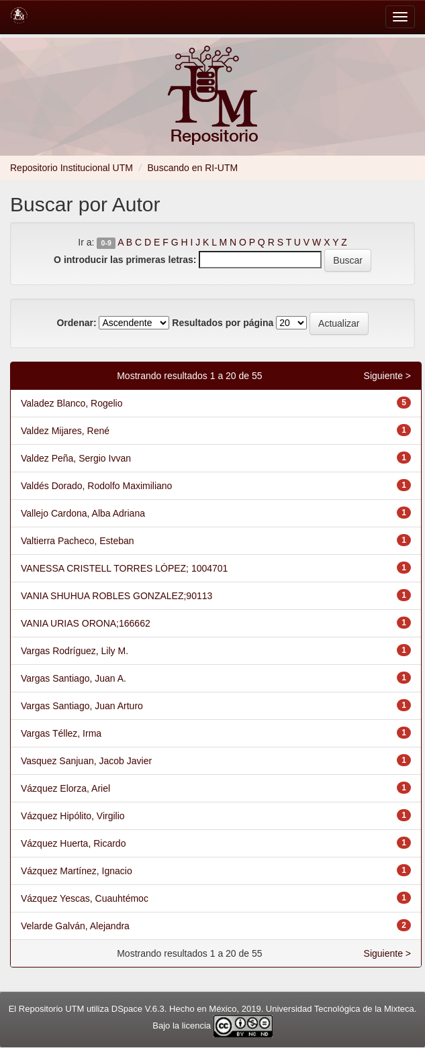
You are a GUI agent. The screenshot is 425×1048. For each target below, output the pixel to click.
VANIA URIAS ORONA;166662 (85, 623)
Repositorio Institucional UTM (71, 167)
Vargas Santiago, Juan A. (73, 678)
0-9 (106, 243)
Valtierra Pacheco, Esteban (77, 540)
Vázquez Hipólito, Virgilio (73, 815)
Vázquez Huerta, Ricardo (73, 843)
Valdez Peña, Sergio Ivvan (76, 458)
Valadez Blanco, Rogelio (72, 403)
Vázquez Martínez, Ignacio (76, 871)
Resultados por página (222, 322)
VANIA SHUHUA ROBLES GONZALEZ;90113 (116, 595)
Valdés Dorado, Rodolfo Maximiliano (96, 485)
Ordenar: (76, 322)
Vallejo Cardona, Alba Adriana (83, 513)
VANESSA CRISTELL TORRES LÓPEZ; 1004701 (124, 568)
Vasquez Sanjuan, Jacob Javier (86, 760)
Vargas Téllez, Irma (61, 733)
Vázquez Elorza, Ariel (65, 788)
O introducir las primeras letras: (125, 259)
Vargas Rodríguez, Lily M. (74, 650)
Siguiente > (387, 375)
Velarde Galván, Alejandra (75, 926)
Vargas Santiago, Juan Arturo (82, 705)
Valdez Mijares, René (65, 430)
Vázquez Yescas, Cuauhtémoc (84, 898)
